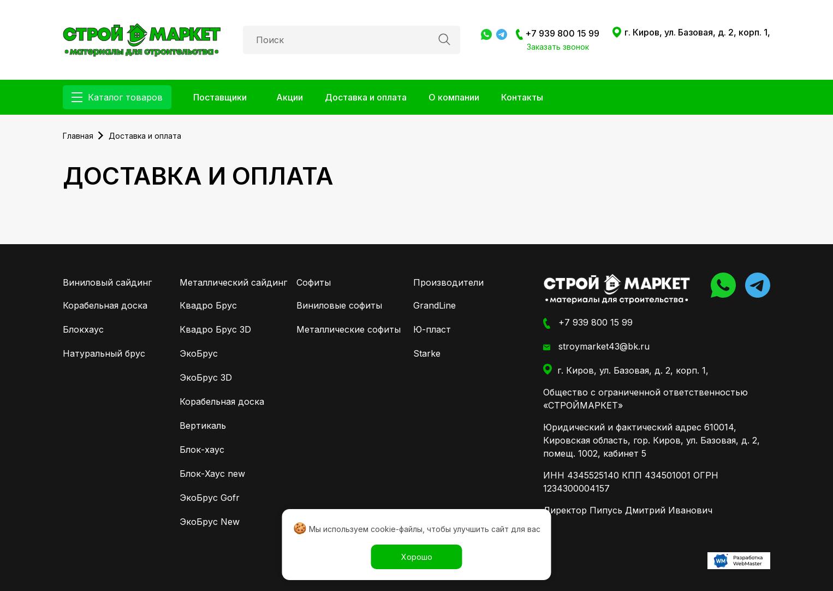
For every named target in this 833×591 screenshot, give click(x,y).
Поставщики (220, 97)
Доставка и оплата (366, 97)
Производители (448, 282)
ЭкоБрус (199, 353)
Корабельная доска (105, 305)
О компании (454, 97)
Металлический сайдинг (233, 282)
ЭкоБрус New (210, 521)
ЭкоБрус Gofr (210, 497)
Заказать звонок (558, 46)
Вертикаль (203, 425)
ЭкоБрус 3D (206, 377)
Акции (289, 97)
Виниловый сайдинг (107, 282)
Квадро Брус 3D (215, 329)
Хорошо (416, 557)
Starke (427, 353)
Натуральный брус (104, 353)
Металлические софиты (348, 329)
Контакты (522, 97)
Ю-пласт (432, 329)
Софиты (313, 282)
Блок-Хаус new (212, 473)
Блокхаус (83, 329)
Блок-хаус (202, 449)
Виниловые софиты (339, 305)
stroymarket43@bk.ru (596, 347)
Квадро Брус (208, 305)
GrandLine (434, 305)
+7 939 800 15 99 (557, 34)
